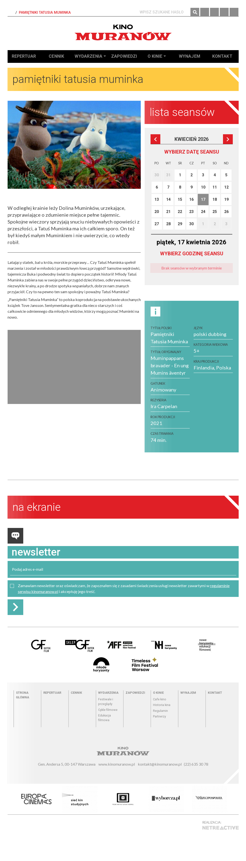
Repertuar (24, 56)
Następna (228, 139)
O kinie (155, 56)
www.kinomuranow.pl (116, 764)
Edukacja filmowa (104, 718)
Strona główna (22, 695)
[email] (123, 569)
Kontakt (222, 56)
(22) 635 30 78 (196, 764)
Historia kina (161, 705)
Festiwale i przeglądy (105, 701)
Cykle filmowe (107, 710)
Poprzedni (155, 139)
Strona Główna (11, 12)
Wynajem (189, 56)
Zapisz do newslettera (15, 607)
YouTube (234, 12)
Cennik (56, 56)
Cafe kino (159, 699)
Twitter (224, 12)
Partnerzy (159, 716)
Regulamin (160, 711)
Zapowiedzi (124, 56)
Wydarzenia (88, 56)
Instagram (214, 12)
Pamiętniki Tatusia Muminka (45, 13)
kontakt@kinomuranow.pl (160, 764)
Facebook (204, 12)
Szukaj (194, 12)
